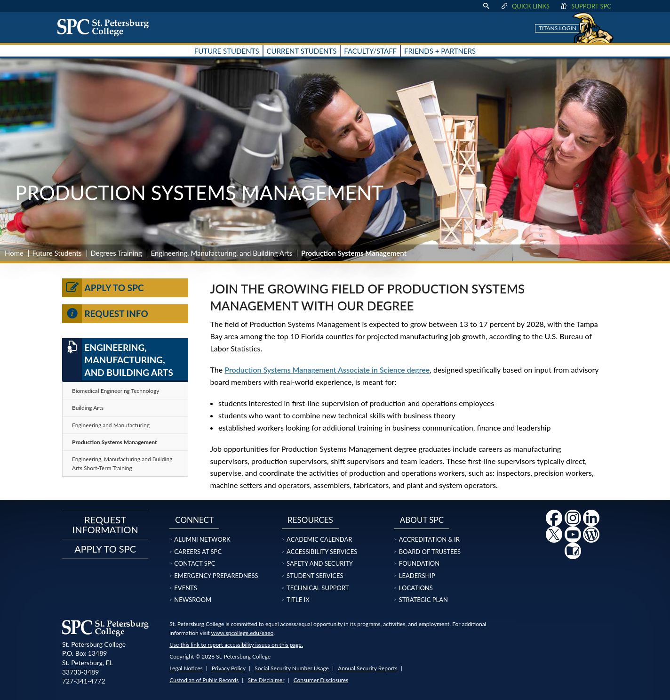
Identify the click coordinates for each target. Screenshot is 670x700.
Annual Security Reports (368, 668)
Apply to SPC (103, 287)
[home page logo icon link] (106, 27)
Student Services (315, 575)
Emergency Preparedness (216, 575)
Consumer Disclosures (321, 680)
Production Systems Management (114, 442)
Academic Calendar (319, 539)
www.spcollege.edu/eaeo (242, 632)
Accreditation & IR (429, 539)
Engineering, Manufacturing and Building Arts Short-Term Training (122, 464)
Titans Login (557, 28)
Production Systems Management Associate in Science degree (327, 369)
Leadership (417, 575)
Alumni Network (202, 539)
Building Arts (88, 407)
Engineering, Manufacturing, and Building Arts (221, 253)
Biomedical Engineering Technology (115, 390)
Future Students (57, 253)
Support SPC (585, 6)
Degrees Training (116, 253)
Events (185, 588)
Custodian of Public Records (204, 680)
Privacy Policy (229, 668)
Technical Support (318, 588)
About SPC (422, 520)
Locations (416, 588)
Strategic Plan (423, 599)
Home (14, 253)
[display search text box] (486, 6)
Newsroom (192, 599)
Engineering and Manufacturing (111, 425)
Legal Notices (185, 668)
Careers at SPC (198, 551)
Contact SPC (194, 563)
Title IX (298, 599)
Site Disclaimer (265, 680)
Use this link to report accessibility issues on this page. (236, 644)
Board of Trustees (430, 551)
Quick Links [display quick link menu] (525, 6)
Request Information (105, 524)
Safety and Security (320, 563)
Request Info (105, 313)
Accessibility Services (322, 551)
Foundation (419, 563)
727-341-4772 (83, 681)
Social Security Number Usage (292, 668)
